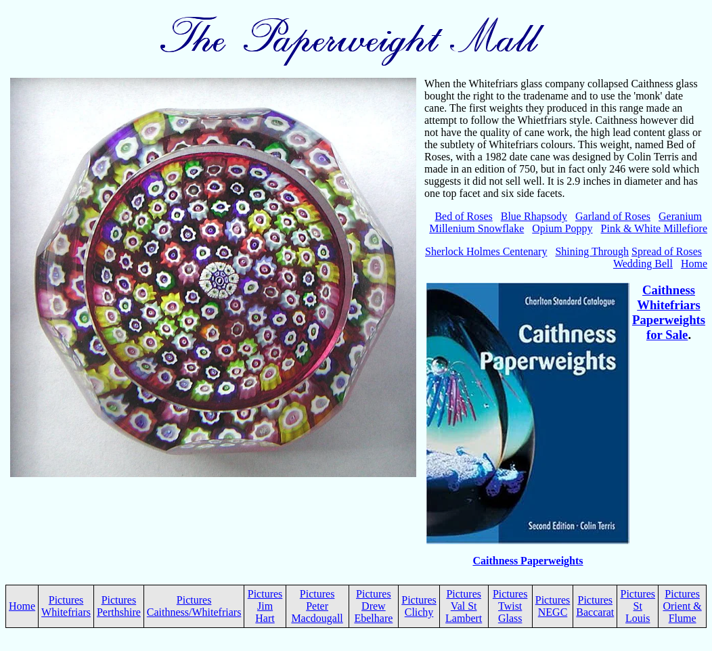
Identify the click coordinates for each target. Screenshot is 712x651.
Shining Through (592, 251)
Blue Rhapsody (534, 216)
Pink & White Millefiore (654, 228)
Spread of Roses (666, 251)
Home (694, 263)
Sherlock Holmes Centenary (486, 251)
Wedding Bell (643, 263)
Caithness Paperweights (527, 560)
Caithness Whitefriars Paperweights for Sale (668, 312)
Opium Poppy (562, 228)
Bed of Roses (463, 216)
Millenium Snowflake (476, 228)
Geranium (680, 216)
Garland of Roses (612, 216)
